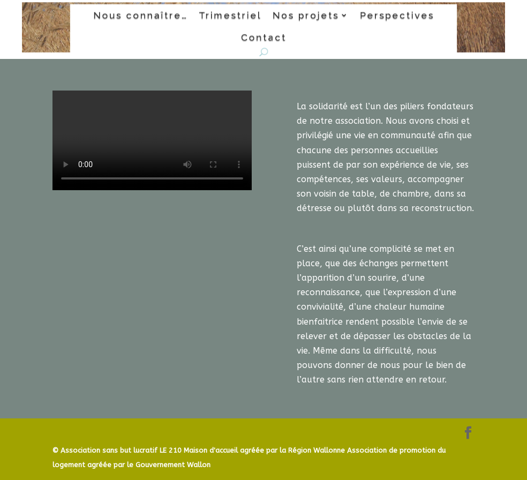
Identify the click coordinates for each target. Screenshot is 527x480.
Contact (263, 36)
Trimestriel (231, 16)
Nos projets (303, 16)
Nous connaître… (146, 16)
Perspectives (390, 16)
